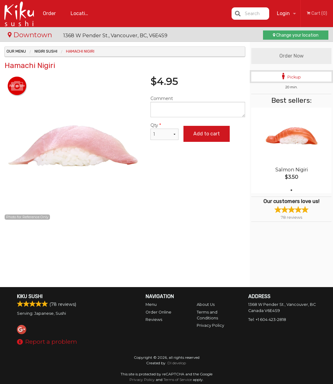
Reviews (154, 319)
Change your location (296, 35)
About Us (206, 304)
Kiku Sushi (30, 296)
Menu (151, 304)
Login (283, 13)
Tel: (267, 319)
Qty (164, 131)
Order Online (50, 18)
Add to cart (206, 134)
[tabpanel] (291, 150)
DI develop (176, 363)
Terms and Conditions (207, 315)
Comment (197, 106)
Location (81, 13)
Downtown (31, 34)
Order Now (291, 56)
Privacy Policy (210, 325)
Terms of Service (177, 379)
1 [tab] (291, 190)
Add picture (17, 86)
